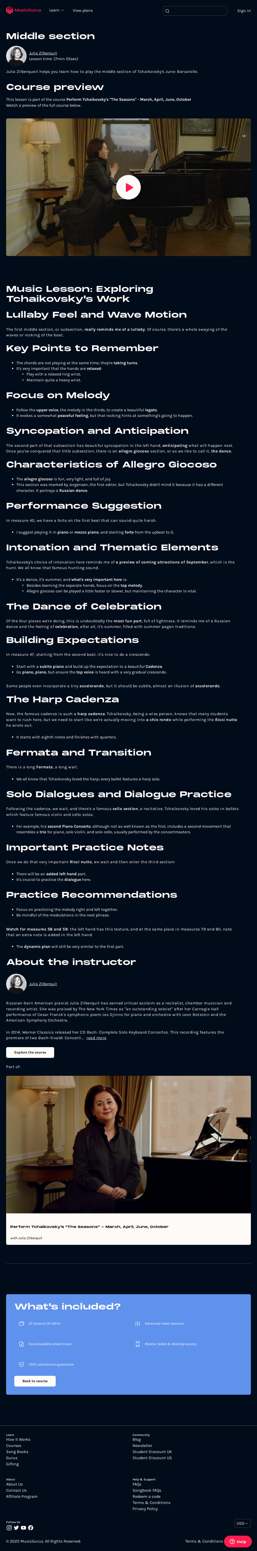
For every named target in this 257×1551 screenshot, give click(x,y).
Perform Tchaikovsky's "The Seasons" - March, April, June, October (89, 1227)
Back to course (35, 1381)
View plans (84, 10)
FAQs (137, 1484)
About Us (14, 1484)
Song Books (17, 1452)
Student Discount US (152, 1458)
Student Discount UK (152, 1452)
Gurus (11, 1458)
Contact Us (16, 1491)
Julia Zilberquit (43, 53)
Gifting (12, 1464)
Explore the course (30, 1052)
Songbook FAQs (147, 1491)
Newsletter (142, 1446)
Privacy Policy (145, 1509)
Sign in (244, 10)
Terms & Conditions (151, 1503)
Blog (137, 1440)
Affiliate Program (22, 1497)
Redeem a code (146, 1497)
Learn (56, 10)
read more (96, 1038)
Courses (13, 1446)
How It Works (18, 1440)
